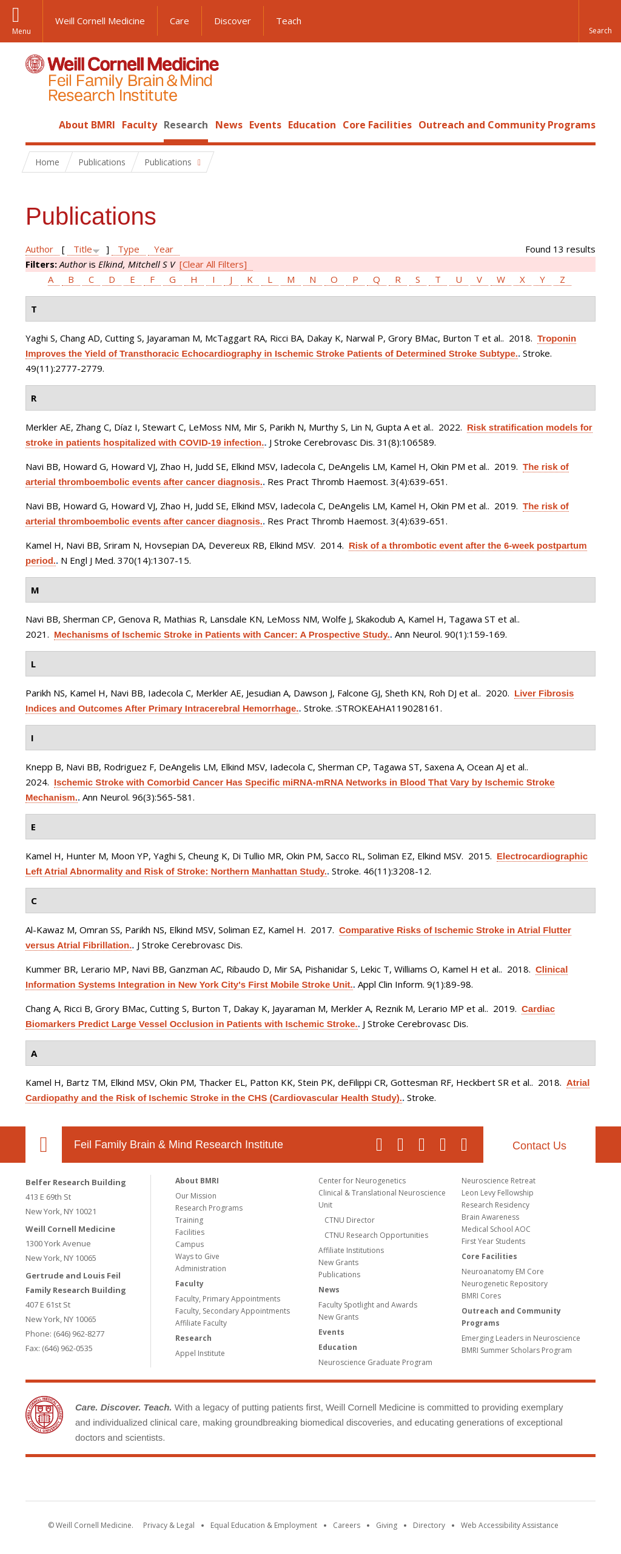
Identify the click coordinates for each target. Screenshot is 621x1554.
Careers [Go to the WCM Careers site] (346, 1525)
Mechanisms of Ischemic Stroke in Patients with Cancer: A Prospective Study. (222, 634)
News (229, 124)
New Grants (338, 1262)
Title (82, 249)
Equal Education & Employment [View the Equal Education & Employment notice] (263, 1525)
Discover (232, 21)
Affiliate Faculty (201, 1323)
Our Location (43, 1144)
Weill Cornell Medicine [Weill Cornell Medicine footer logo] (222, 1481)
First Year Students (493, 1241)
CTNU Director (349, 1220)
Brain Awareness (490, 1217)
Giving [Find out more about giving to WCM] (386, 1525)
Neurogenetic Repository (505, 1283)
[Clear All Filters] (213, 264)
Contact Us (539, 1146)
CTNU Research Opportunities (376, 1235)
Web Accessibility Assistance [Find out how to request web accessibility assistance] (510, 1525)
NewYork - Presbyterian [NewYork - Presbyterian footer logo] (412, 1481)
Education (312, 124)
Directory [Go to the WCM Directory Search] (429, 1525)
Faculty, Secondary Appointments (232, 1311)
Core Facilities (377, 124)
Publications (339, 1274)
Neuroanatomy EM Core (503, 1271)
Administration (200, 1268)
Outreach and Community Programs (507, 124)
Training (189, 1220)
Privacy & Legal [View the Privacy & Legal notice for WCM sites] (169, 1525)
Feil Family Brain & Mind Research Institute (178, 1145)
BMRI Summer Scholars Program (517, 1350)
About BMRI (87, 124)
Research (186, 124)
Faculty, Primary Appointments (227, 1299)
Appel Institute (200, 1353)
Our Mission (196, 1196)
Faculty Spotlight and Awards (367, 1305)
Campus (189, 1244)
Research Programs (209, 1208)
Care (179, 21)
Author (39, 249)
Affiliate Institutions (351, 1250)
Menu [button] (21, 31)
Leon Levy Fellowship (498, 1193)
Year (163, 249)
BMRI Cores (481, 1296)
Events (265, 124)
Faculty (139, 124)
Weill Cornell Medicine (100, 21)
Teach (288, 21)
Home (39, 124)
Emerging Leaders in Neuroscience (521, 1338)
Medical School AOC (496, 1229)
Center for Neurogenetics (362, 1180)
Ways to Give (197, 1256)
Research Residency (495, 1205)
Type (128, 249)
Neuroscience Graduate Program (375, 1362)
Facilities (189, 1232)
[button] (600, 21)
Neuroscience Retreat (498, 1180)
